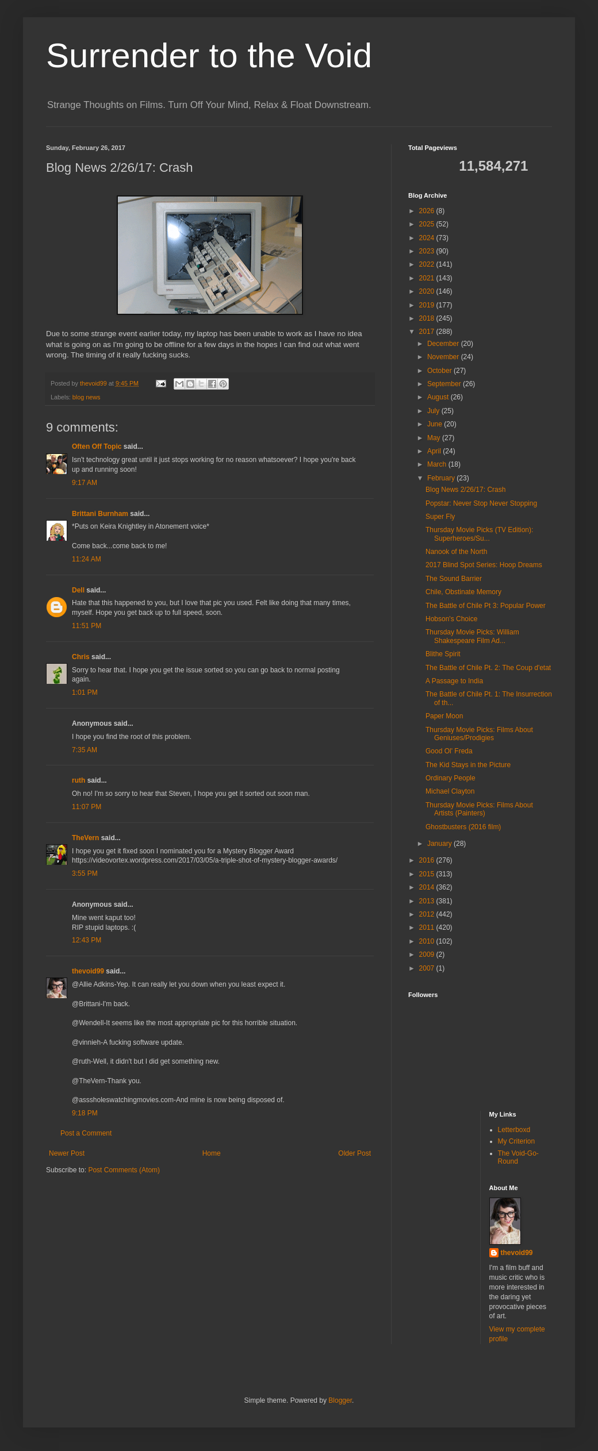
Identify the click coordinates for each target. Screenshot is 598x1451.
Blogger (340, 1400)
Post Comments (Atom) (124, 1170)
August (439, 397)
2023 (427, 251)
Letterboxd (514, 1130)
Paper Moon (444, 716)
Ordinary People (450, 778)
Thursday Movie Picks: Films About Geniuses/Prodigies (479, 734)
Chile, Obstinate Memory (463, 592)
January (440, 844)
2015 (427, 874)
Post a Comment (86, 1133)
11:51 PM (86, 626)
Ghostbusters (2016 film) (463, 827)
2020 (427, 291)
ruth (78, 780)
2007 (427, 968)
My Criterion (516, 1141)
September (445, 384)
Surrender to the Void (209, 55)
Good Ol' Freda (449, 751)
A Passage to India (454, 681)
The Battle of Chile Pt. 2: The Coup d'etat (488, 668)
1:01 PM (85, 692)
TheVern (85, 838)
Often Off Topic (96, 446)
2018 (427, 318)
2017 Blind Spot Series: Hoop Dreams (483, 565)
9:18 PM (85, 1113)
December (444, 344)
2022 (427, 264)
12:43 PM (86, 940)
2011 (427, 927)
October (440, 371)
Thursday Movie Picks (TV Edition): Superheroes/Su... (479, 534)
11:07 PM (86, 807)
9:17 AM (84, 483)
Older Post (354, 1153)
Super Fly (440, 517)
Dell (78, 590)
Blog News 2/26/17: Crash (465, 490)
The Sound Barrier (453, 579)
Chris (81, 657)
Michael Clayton (449, 791)
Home (211, 1153)
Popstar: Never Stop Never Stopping (481, 503)
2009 (427, 954)
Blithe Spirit (443, 654)
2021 (427, 278)
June (435, 424)
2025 (427, 224)
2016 (427, 860)
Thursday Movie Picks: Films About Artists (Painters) (479, 809)
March (437, 464)
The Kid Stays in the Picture (468, 765)
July (434, 411)
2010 (427, 941)
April (435, 451)
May (434, 438)
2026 (427, 211)
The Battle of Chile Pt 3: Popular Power (485, 606)
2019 (427, 305)
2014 (427, 887)
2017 (427, 332)
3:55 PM (85, 873)
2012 (427, 914)
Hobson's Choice (451, 619)
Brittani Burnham (100, 514)
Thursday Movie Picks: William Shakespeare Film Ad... (472, 636)
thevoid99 (88, 971)
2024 (427, 238)
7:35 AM (84, 750)
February (442, 478)
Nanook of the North (456, 552)
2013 (427, 901)
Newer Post (67, 1153)
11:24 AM (86, 559)
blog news (86, 397)
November (444, 357)
